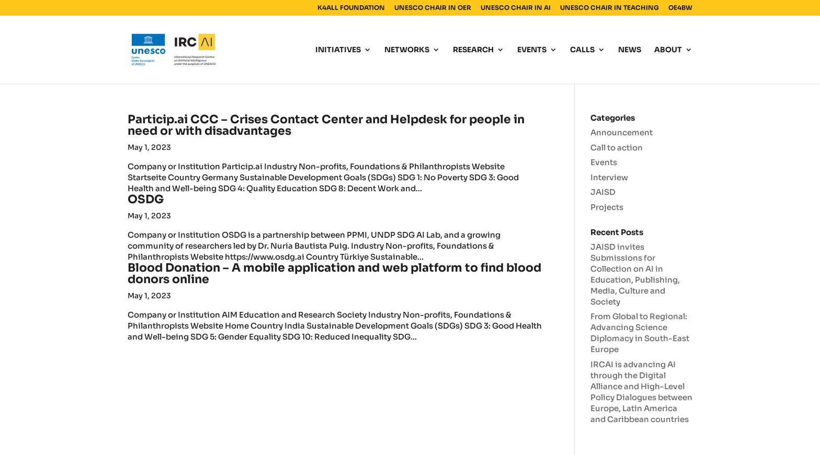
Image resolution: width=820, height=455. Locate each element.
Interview (609, 177)
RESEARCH (473, 50)
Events (603, 162)
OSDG (146, 199)
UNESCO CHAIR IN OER (432, 8)
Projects (606, 207)
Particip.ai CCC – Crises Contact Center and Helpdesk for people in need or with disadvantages (326, 125)
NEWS (629, 50)
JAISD (603, 192)
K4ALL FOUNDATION (351, 8)
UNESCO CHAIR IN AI (516, 8)
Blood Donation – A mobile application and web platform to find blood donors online (334, 273)
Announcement (621, 132)
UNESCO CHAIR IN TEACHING (609, 8)
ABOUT (668, 50)
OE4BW (680, 8)
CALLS (582, 50)
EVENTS (531, 50)
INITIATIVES (338, 50)
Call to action (616, 148)
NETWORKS (406, 50)
